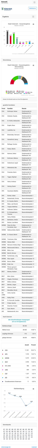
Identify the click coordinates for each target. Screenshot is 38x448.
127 (32, 431)
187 (4, 435)
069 (15, 437)
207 (15, 435)
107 (20, 431)
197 (9, 435)
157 (18, 433)
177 (29, 433)
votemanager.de (5, 447)
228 (29, 435)
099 (23, 437)
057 (26, 429)
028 (12, 429)
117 (26, 431)
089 (20, 437)
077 (4, 431)
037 (15, 429)
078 (7, 431)
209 (23, 439)
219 (26, 439)
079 (18, 437)
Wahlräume (32, 8)
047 (20, 429)
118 (29, 431)
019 (32, 435)
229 (29, 439)
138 (9, 433)
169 (12, 439)
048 (23, 429)
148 (15, 433)
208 (18, 435)
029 (4, 437)
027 (9, 429)
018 (7, 429)
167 (23, 433)
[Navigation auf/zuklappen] (34, 2)
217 (20, 435)
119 (29, 437)
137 (7, 433)
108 (23, 431)
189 (18, 439)
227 (26, 435)
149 (7, 439)
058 (29, 429)
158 (20, 433)
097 (15, 431)
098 (18, 431)
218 (23, 435)
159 (9, 439)
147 (12, 433)
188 (7, 435)
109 (26, 437)
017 (4, 429)
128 (4, 433)
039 (7, 437)
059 (12, 437)
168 (26, 433)
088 (12, 431)
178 (32, 433)
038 (18, 429)
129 (32, 437)
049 (9, 437)
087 (9, 431)
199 (20, 439)
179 (15, 439)
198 (12, 435)
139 (4, 439)
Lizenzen (34, 447)
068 (32, 429)
